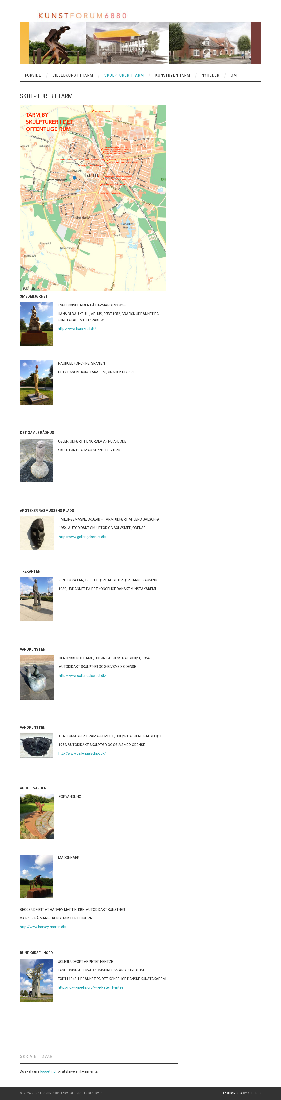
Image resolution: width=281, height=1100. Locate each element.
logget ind (48, 1071)
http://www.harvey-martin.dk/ (43, 927)
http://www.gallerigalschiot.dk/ (82, 537)
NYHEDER (210, 75)
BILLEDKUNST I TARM (72, 75)
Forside (33, 75)
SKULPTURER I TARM (124, 75)
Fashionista (232, 1093)
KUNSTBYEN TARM (172, 75)
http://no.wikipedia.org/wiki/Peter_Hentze (90, 987)
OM (234, 75)
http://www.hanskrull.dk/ (77, 329)
